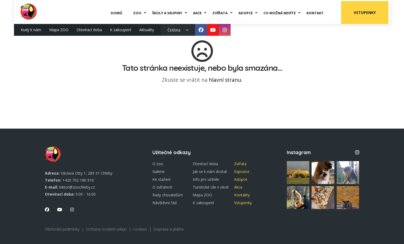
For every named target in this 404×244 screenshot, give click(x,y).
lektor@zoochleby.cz (77, 187)
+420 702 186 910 (78, 180)
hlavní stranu (225, 79)
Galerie (158, 171)
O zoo (157, 163)
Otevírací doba (89, 28)
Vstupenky (366, 11)
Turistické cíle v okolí (210, 187)
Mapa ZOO (59, 28)
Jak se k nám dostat (210, 171)
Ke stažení (161, 179)
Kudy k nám (31, 28)
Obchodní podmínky (62, 229)
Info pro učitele (206, 179)
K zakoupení (120, 28)
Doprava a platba (168, 229)
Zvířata (240, 163)
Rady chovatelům (167, 194)
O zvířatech (162, 187)
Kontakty (242, 194)
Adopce (240, 179)
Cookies (140, 229)
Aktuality (146, 28)
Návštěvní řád (164, 202)
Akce (238, 187)
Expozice (241, 171)
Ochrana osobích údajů (106, 229)
